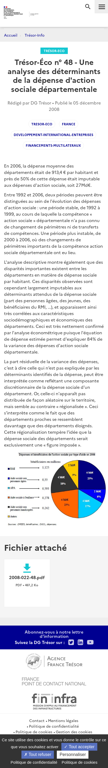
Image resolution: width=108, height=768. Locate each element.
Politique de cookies (34, 731)
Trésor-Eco (54, 50)
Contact (36, 720)
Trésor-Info (34, 35)
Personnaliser (72, 754)
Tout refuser (37, 754)
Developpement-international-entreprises (53, 134)
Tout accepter (79, 746)
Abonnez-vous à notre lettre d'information (54, 634)
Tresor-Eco (41, 124)
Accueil (10, 35)
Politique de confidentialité (54, 726)
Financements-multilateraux (53, 145)
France (68, 124)
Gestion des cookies (74, 731)
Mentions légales (63, 720)
